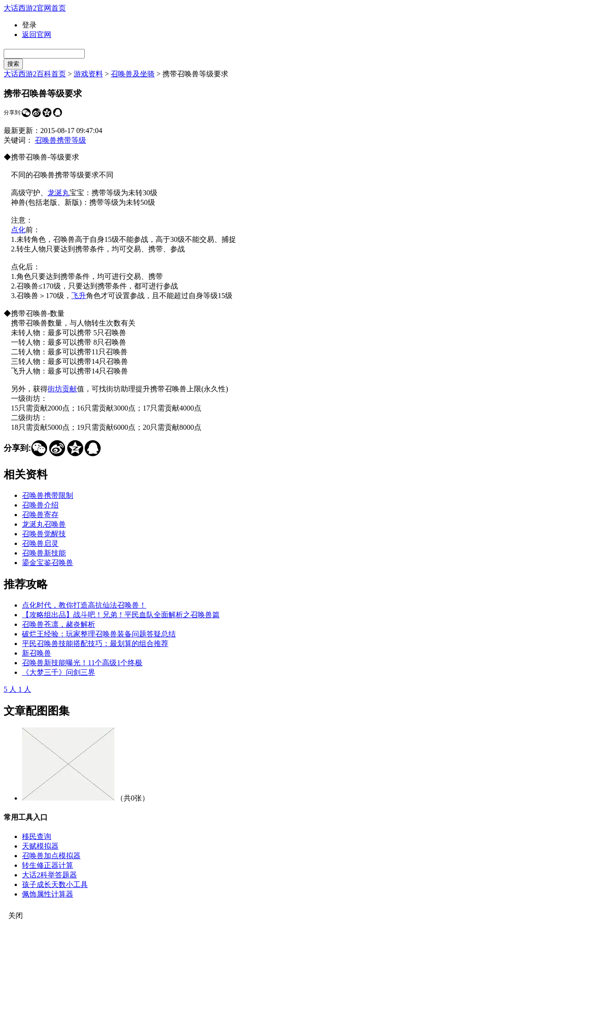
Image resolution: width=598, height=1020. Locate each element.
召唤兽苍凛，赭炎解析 (58, 624)
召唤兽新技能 (44, 553)
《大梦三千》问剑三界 (58, 672)
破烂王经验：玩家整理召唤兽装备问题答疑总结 (99, 634)
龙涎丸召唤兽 (44, 524)
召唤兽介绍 (40, 505)
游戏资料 (88, 74)
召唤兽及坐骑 (133, 74)
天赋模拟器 (40, 846)
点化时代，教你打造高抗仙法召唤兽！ (84, 605)
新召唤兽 (36, 653)
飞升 (78, 295)
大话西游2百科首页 (35, 74)
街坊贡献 (62, 389)
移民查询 (36, 836)
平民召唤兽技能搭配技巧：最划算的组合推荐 (95, 643)
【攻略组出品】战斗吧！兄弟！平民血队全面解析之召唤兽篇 (121, 615)
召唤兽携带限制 (47, 495)
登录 (29, 25)
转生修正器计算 (47, 865)
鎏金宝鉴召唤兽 (47, 562)
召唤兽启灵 (40, 543)
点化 (18, 230)
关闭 (15, 915)
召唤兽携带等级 (60, 140)
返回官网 (36, 34)
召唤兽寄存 (40, 514)
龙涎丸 (59, 193)
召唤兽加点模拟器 (51, 856)
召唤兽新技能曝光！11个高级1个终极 (82, 663)
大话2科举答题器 (49, 875)
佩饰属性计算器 (47, 894)
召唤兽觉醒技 (44, 534)
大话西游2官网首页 (35, 8)
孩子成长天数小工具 (55, 884)
